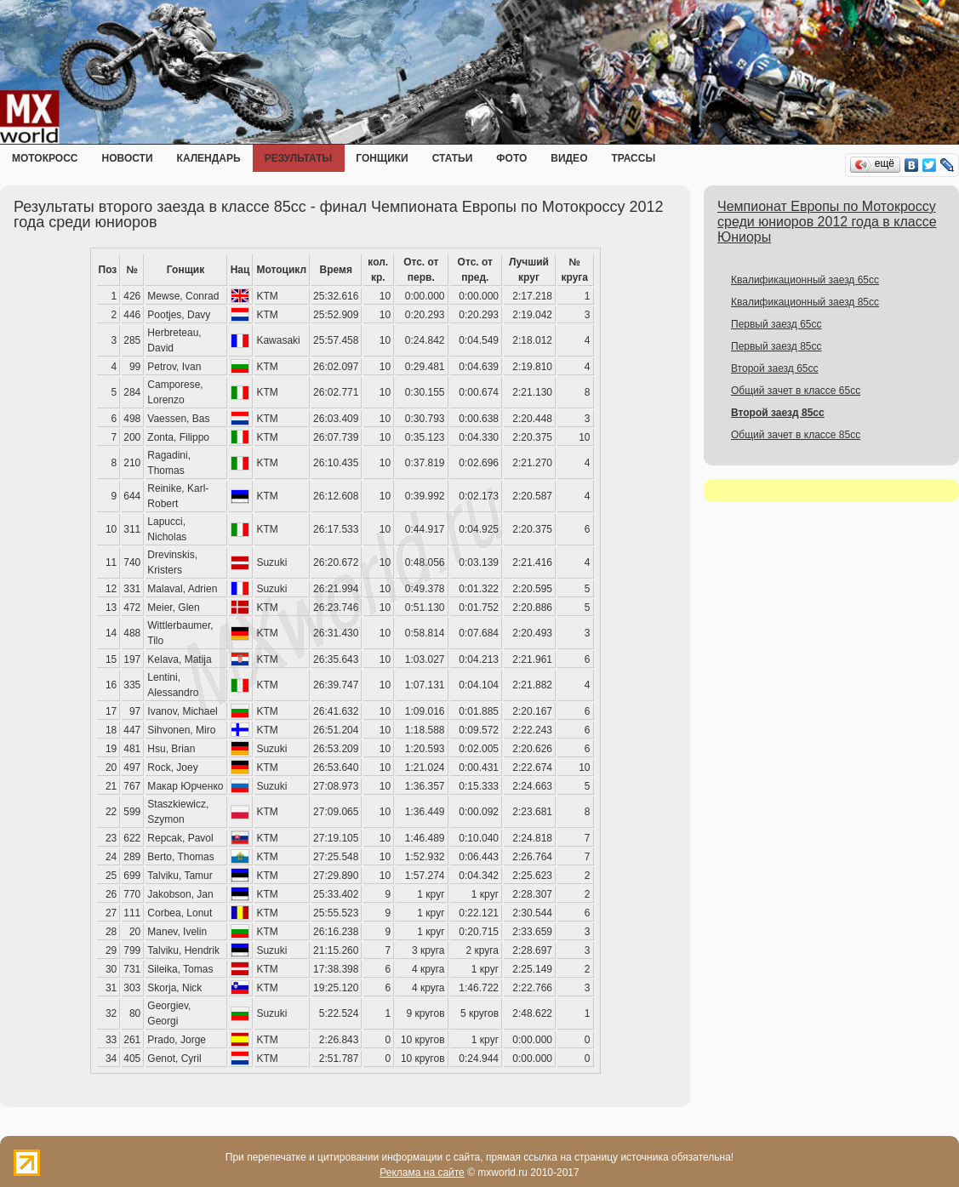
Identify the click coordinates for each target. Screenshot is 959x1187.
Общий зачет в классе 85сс (795, 435)
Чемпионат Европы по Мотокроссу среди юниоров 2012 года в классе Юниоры (827, 221)
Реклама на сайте (422, 1172)
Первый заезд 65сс (776, 324)
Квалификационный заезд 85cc (805, 302)
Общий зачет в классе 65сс (795, 391)
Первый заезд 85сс (776, 346)
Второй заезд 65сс (775, 368)
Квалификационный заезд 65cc (805, 280)
